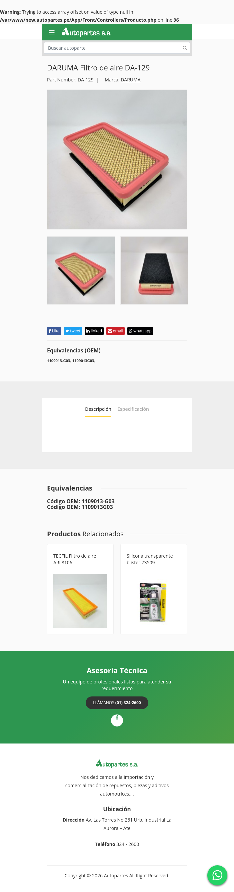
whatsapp (140, 331)
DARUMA (130, 79)
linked (94, 331)
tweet (72, 331)
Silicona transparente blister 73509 (150, 559)
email (115, 331)
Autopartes (116, 875)
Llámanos (117, 702)
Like (54, 331)
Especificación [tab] (133, 409)
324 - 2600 (127, 844)
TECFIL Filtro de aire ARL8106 (74, 559)
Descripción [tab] (98, 409)
